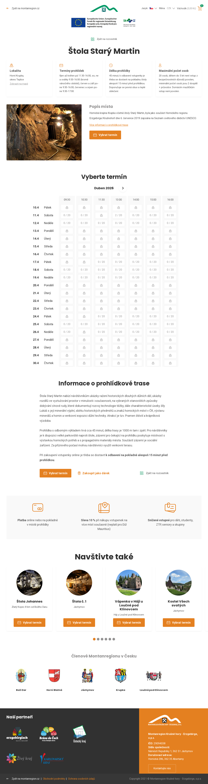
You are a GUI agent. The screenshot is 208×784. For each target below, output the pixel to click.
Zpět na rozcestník (104, 39)
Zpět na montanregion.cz (23, 8)
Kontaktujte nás (162, 768)
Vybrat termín (105, 142)
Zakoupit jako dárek (94, 480)
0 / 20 (67, 222)
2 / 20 (118, 222)
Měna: (165, 8)
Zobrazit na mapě (19, 85)
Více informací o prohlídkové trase (108, 132)
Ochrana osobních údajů (81, 778)
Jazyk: (147, 8)
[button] (94, 648)
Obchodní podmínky (54, 778)
